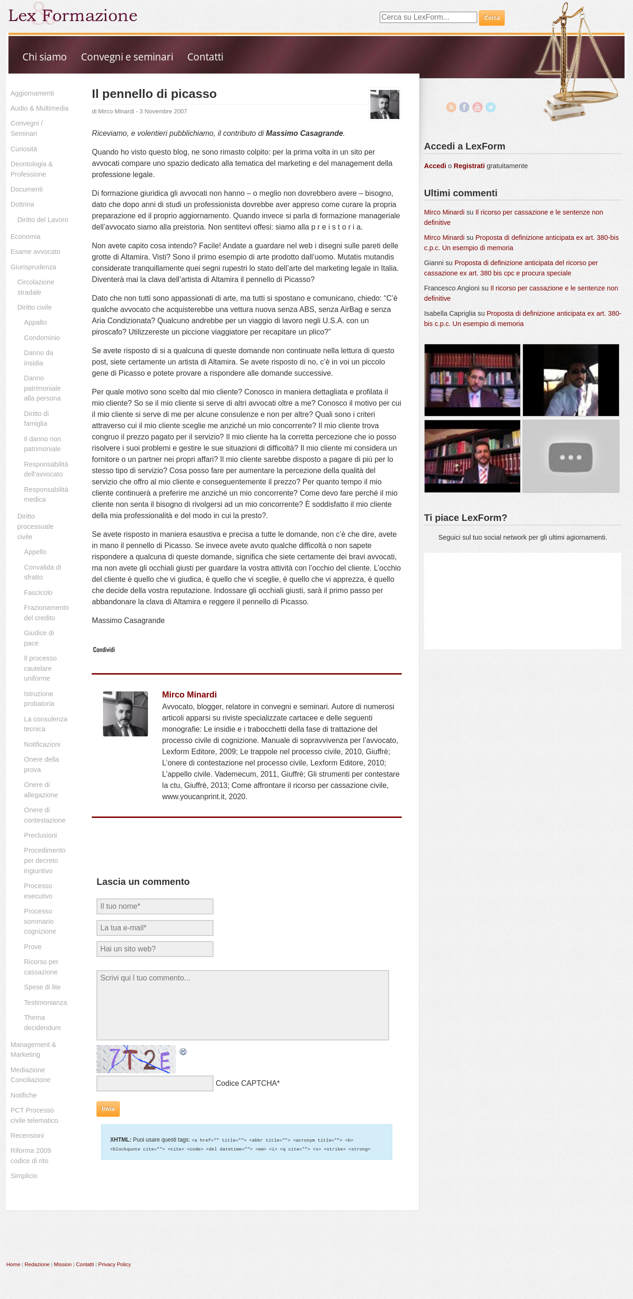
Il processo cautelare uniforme (40, 668)
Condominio (42, 337)
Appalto (35, 322)
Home (14, 1264)
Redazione (37, 1264)
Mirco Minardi (116, 111)
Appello (35, 552)
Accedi (435, 166)
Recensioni (27, 1135)
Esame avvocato (35, 251)
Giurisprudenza (34, 267)
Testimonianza (45, 1002)
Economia (26, 236)
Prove (33, 946)
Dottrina (22, 204)
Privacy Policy (114, 1264)
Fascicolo (38, 592)
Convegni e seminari (127, 56)
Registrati (469, 166)
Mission (63, 1264)
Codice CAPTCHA (246, 1083)
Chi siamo (44, 56)
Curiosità (24, 149)
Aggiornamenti (32, 93)
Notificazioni (42, 744)
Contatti (205, 56)
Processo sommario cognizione (40, 921)
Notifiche (24, 1095)
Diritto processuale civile (35, 526)
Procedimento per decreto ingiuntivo (45, 860)
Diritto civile (34, 307)
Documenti (27, 189)
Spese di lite (42, 987)
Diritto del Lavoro (42, 219)
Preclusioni (40, 835)
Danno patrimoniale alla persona (42, 388)
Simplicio (24, 1176)
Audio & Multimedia (40, 108)
